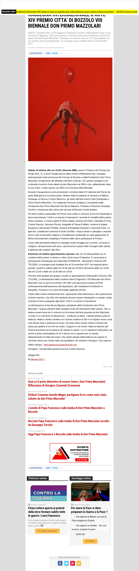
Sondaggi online (81, 478)
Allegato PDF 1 (37, 359)
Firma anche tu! (47, 531)
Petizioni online (38, 478)
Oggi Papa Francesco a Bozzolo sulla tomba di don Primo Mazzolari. (68, 434)
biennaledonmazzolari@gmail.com (60, 345)
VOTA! (90, 541)
